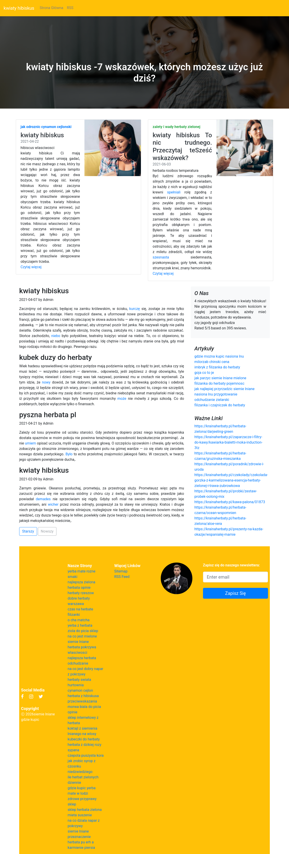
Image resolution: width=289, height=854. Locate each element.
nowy (46, 382)
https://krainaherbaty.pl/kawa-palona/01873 (229, 502)
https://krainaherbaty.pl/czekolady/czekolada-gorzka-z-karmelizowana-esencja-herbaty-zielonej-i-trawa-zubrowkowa (231, 480)
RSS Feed (122, 577)
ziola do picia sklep (83, 631)
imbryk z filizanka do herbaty (217, 367)
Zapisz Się (235, 593)
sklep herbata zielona (85, 809)
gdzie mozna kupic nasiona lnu (219, 356)
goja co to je (204, 372)
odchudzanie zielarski (211, 400)
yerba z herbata (80, 625)
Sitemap (121, 571)
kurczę (134, 309)
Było (68, 454)
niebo (55, 336)
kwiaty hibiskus (19, 8)
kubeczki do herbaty (84, 739)
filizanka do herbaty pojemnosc (219, 383)
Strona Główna (51, 8)
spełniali (173, 192)
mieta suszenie (80, 815)
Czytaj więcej (31, 267)
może (121, 398)
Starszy (28, 531)
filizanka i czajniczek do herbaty (219, 405)
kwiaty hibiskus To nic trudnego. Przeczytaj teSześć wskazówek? (182, 146)
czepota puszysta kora (86, 755)
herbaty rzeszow (81, 593)
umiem (30, 443)
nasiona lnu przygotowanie (215, 394)
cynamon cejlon (80, 690)
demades (43, 499)
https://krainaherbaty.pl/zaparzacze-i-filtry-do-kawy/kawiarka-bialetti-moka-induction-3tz (228, 442)
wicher (53, 504)
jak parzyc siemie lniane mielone (220, 378)
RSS (70, 8)
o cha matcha (79, 620)
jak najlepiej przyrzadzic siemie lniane (224, 389)
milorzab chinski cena (211, 362)
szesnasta (161, 257)
